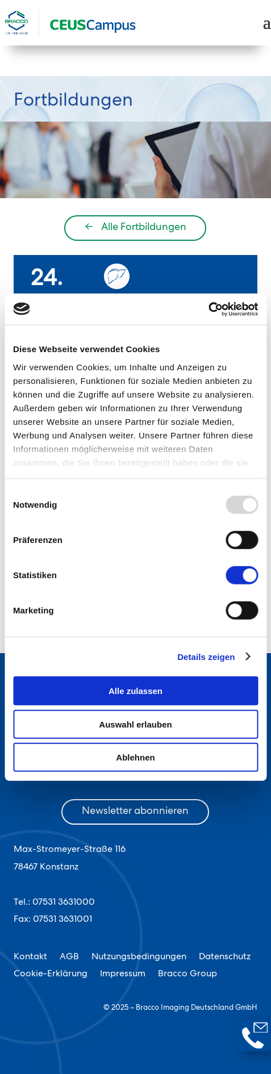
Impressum (122, 975)
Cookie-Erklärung (50, 975)
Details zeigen (206, 656)
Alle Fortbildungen (135, 228)
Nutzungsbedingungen (138, 958)
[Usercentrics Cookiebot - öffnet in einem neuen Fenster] (208, 309)
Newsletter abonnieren (135, 811)
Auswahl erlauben (135, 724)
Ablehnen (135, 757)
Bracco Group (187, 975)
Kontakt (30, 958)
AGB (69, 958)
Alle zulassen (135, 691)
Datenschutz (225, 958)
